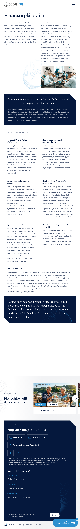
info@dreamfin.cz (37, 437)
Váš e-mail (12, 485)
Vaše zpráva (12, 494)
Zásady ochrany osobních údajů (30, 525)
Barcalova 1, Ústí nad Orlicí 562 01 (24, 445)
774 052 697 (16, 437)
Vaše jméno (12, 475)
